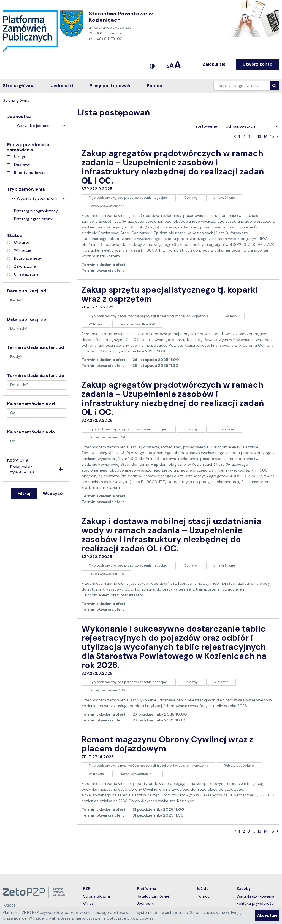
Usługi (16, 156)
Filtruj (24, 493)
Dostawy (18, 164)
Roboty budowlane (28, 172)
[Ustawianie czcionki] (173, 64)
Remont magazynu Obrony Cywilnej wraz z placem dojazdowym (167, 744)
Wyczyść (53, 493)
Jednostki (62, 85)
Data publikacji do (26, 319)
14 (266, 136)
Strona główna (18, 85)
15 (272, 136)
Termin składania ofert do (35, 375)
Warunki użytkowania (255, 896)
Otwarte (18, 242)
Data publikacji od (26, 291)
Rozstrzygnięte (24, 258)
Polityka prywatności (256, 903)
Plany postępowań (110, 85)
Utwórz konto (257, 64)
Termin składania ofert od (35, 347)
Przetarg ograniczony (30, 219)
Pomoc (154, 85)
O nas (100, 903)
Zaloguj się (214, 64)
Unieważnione (23, 274)
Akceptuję (267, 915)
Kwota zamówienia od (31, 404)
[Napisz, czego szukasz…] (242, 85)
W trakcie (19, 250)
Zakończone (21, 266)
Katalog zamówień (161, 896)
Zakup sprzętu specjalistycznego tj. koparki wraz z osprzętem (170, 294)
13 (259, 136)
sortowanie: (206, 126)
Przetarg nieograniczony (32, 211)
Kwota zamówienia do (31, 432)
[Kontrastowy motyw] (152, 64)
